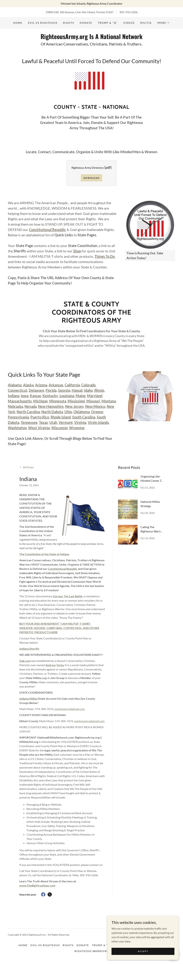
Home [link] (17, 22)
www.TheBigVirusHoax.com (37, 885)
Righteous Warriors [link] (91, 951)
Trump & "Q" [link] (108, 22)
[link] (91, 38)
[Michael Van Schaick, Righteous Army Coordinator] (91, 3)
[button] (163, 23)
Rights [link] (68, 22)
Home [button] (23, 945)
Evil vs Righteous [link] (42, 22)
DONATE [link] (86, 22)
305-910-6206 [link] (128, 12)
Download (92, 178)
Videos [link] (129, 22)
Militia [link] (146, 22)
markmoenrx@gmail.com (69, 709)
